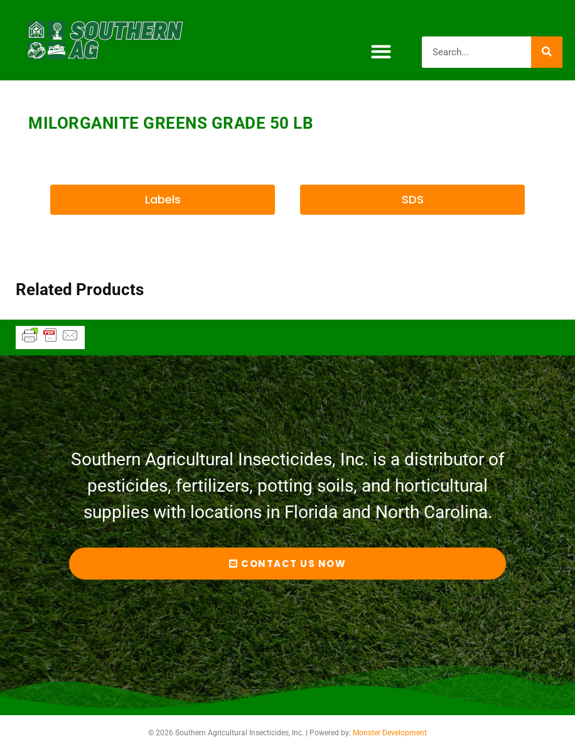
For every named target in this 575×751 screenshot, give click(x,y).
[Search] (546, 52)
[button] (381, 52)
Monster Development (390, 732)
